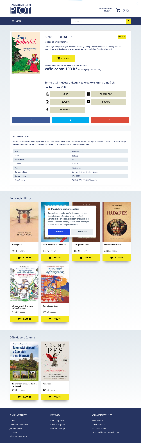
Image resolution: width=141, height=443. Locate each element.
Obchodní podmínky (19, 424)
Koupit (63, 58)
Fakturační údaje (57, 428)
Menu (17, 21)
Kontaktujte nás (57, 420)
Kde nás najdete (57, 424)
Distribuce (14, 432)
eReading (65, 102)
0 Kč (123, 10)
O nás (12, 420)
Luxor (65, 94)
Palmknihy (65, 109)
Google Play (106, 94)
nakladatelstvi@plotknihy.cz (110, 432)
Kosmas (106, 102)
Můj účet (105, 9)
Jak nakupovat (16, 428)
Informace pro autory (19, 436)
